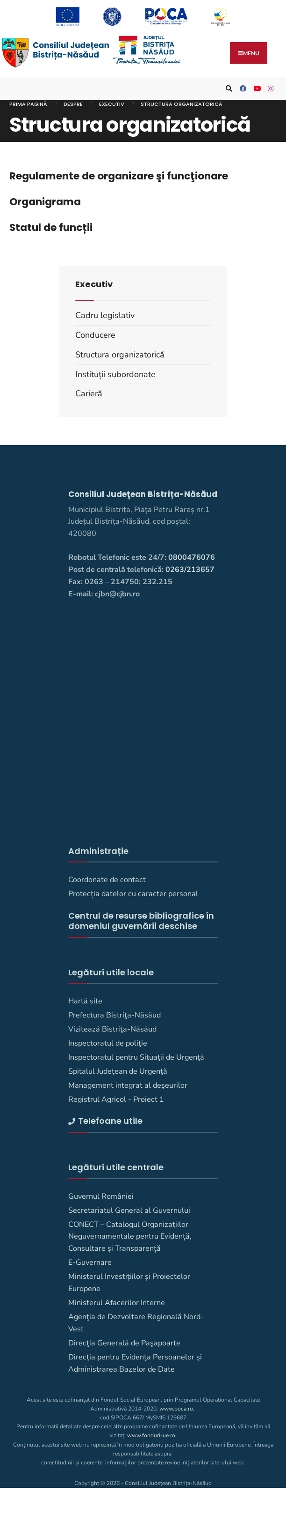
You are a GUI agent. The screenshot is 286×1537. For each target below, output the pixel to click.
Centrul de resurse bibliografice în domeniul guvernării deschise (141, 921)
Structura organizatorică (181, 104)
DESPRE (73, 104)
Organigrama (45, 201)
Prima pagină (28, 104)
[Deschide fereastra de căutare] (228, 89)
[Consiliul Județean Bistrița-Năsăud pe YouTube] (256, 89)
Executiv (111, 104)
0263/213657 (189, 569)
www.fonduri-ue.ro (151, 1435)
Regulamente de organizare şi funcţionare (118, 176)
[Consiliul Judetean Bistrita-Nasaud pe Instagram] (270, 89)
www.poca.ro (176, 1408)
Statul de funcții (51, 227)
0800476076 (191, 557)
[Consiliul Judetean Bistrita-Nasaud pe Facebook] (242, 89)
